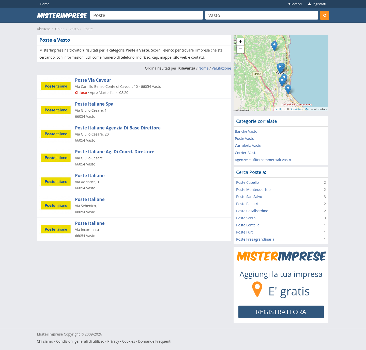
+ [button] (240, 42)
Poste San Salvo (249, 196)
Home (44, 4)
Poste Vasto (244, 138)
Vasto (74, 28)
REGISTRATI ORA (281, 311)
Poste (88, 28)
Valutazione (221, 68)
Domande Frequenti (154, 341)
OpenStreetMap (299, 109)
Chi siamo (45, 341)
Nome (204, 68)
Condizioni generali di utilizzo (80, 341)
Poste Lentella (247, 225)
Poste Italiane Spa (94, 104)
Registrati (317, 4)
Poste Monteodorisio (253, 189)
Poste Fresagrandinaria (255, 239)
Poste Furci (245, 232)
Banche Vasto (246, 131)
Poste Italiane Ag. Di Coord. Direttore (114, 152)
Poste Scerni (246, 217)
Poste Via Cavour (93, 80)
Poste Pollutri (247, 203)
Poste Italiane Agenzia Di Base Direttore (118, 128)
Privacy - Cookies (121, 341)
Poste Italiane (90, 175)
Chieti (60, 28)
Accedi (295, 4)
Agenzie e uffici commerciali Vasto (263, 159)
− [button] (240, 49)
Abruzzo (43, 28)
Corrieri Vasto (246, 152)
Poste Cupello (247, 182)
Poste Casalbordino (252, 210)
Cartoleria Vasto (248, 145)
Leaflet (279, 109)
